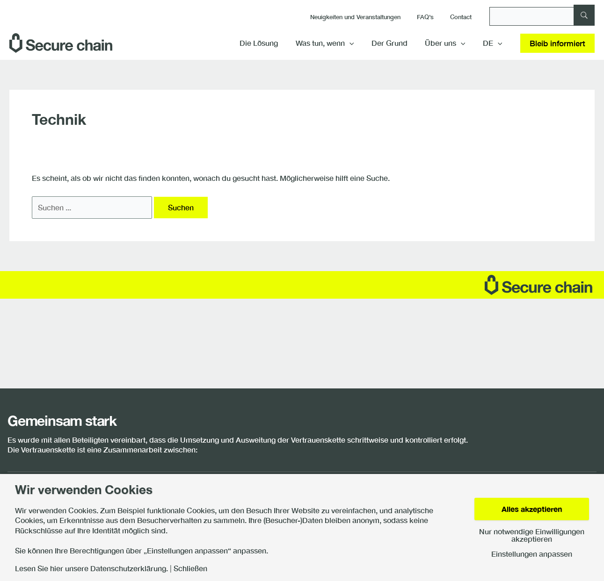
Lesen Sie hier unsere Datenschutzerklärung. (91, 568)
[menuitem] (493, 43)
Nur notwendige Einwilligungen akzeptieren (531, 535)
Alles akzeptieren (532, 508)
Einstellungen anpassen (531, 554)
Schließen (190, 568)
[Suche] (542, 16)
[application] (358, 43)
